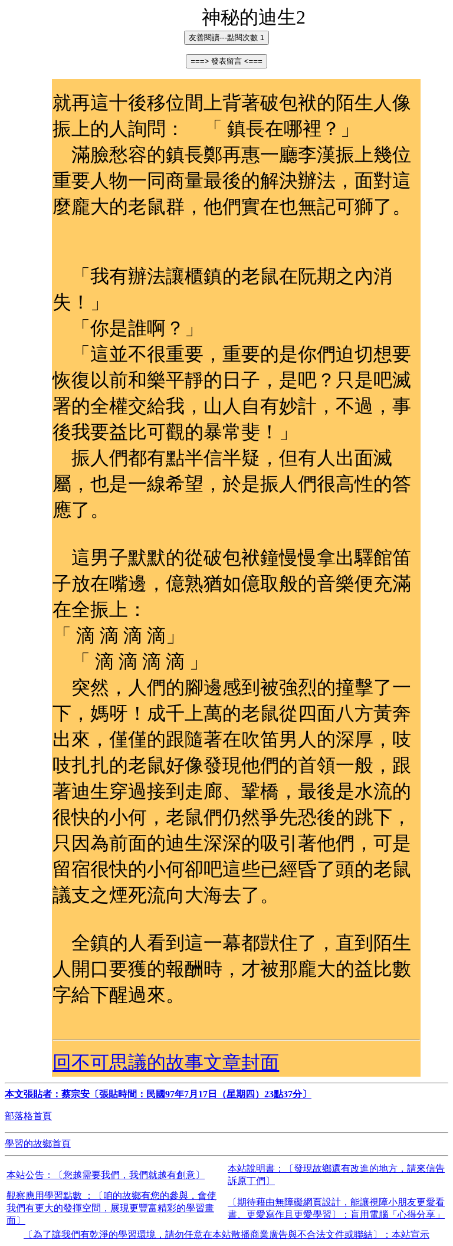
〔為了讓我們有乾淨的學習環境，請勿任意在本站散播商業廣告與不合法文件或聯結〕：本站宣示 (226, 1234)
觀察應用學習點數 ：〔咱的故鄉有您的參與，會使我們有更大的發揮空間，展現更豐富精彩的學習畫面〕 (111, 1208)
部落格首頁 (28, 1116)
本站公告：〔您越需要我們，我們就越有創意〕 (105, 1175)
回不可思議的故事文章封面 (165, 1062)
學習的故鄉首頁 (38, 1144)
